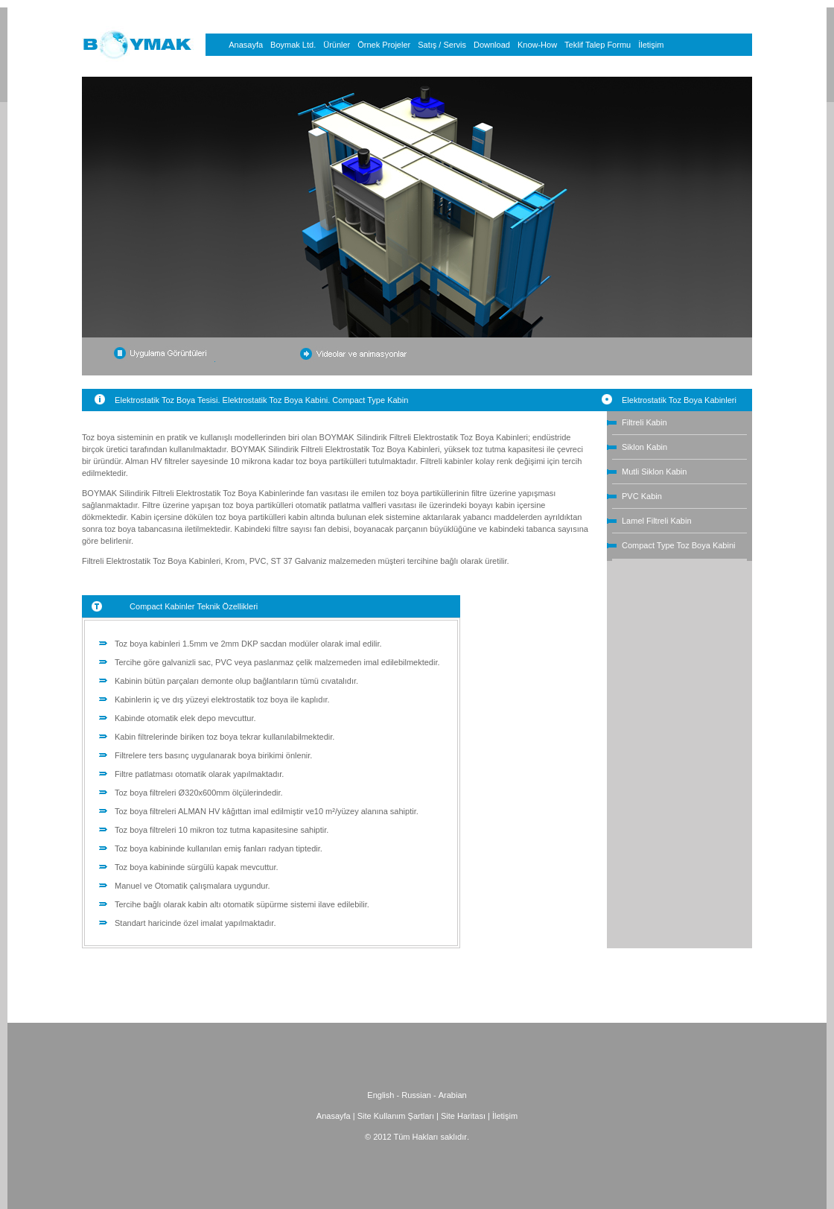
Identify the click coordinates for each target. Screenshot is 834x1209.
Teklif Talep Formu (597, 44)
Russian (416, 1095)
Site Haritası (464, 1115)
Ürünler (336, 44)
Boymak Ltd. (293, 44)
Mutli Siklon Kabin (654, 471)
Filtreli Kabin (644, 422)
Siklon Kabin (644, 446)
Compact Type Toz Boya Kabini (678, 545)
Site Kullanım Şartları (395, 1115)
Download (492, 44)
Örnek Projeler (383, 44)
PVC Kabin (642, 496)
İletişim (650, 44)
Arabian (453, 1095)
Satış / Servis (442, 44)
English (380, 1095)
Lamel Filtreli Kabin (657, 520)
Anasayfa (246, 44)
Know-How (537, 44)
